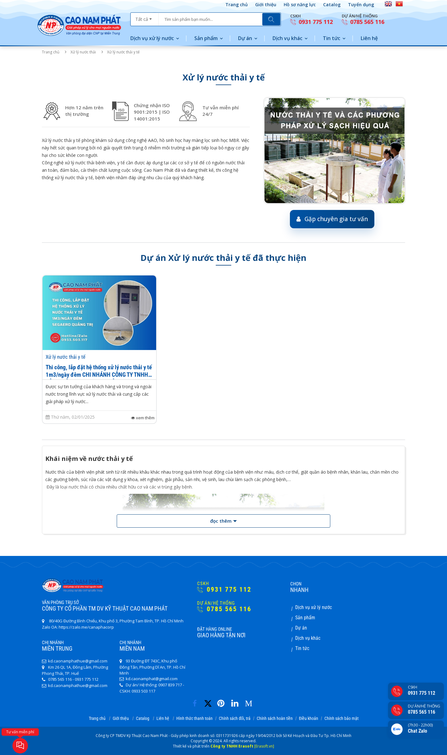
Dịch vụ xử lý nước (152, 38)
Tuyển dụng (361, 4)
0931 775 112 (311, 22)
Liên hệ (369, 38)
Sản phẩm (206, 38)
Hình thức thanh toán (194, 718)
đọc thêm (221, 521)
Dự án (245, 38)
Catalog (332, 4)
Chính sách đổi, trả (235, 718)
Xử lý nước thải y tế (65, 357)
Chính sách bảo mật (341, 718)
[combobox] (144, 17)
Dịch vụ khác (287, 38)
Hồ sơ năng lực (300, 4)
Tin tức (331, 38)
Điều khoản (308, 718)
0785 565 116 (363, 22)
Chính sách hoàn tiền (275, 718)
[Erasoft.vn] (264, 746)
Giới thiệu (265, 4)
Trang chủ (236, 4)
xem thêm (143, 418)
